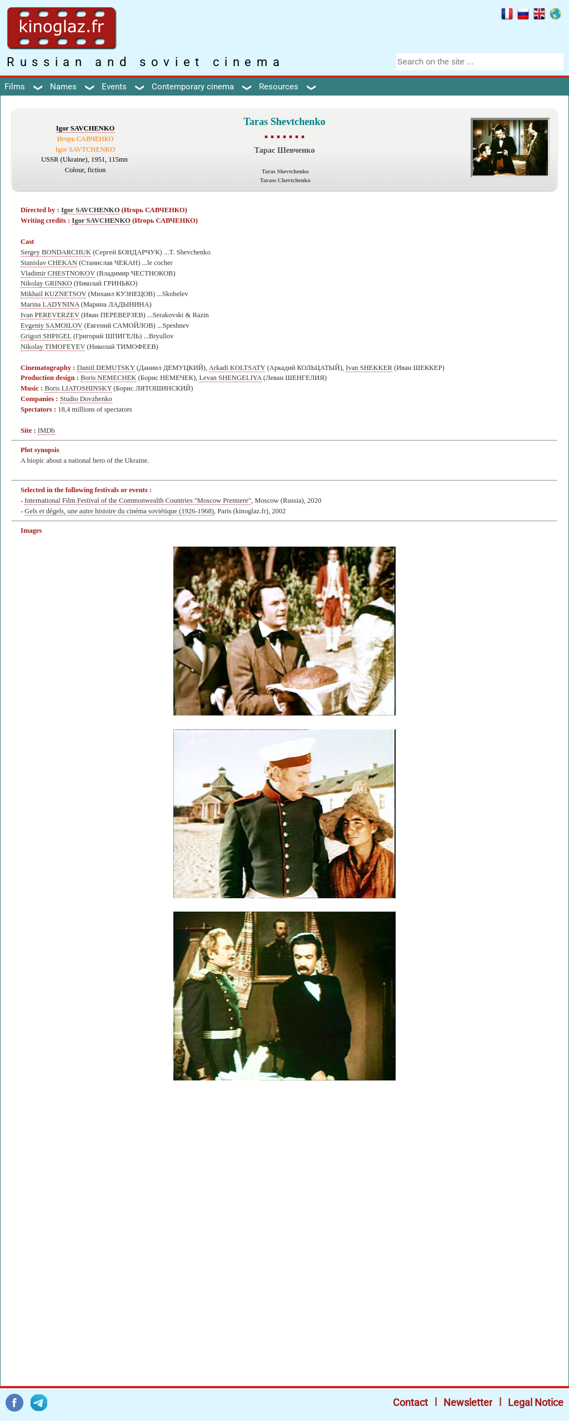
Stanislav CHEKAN (49, 263)
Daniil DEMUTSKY (105, 368)
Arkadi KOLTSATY (237, 368)
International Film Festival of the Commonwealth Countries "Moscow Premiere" (137, 500)
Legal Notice (535, 1402)
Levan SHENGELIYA (230, 378)
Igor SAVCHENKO (85, 128)
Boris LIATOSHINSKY (78, 388)
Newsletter (467, 1402)
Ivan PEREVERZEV (50, 315)
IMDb (46, 430)
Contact (410, 1402)
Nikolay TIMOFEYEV (53, 347)
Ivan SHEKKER (369, 368)
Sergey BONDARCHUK (56, 252)
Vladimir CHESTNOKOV (58, 273)
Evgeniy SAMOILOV (51, 325)
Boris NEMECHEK (108, 378)
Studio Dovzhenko (86, 399)
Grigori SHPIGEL (46, 336)
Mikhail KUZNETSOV (53, 294)
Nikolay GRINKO (46, 283)
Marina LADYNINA (50, 304)
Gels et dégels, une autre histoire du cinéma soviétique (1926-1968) (119, 511)
